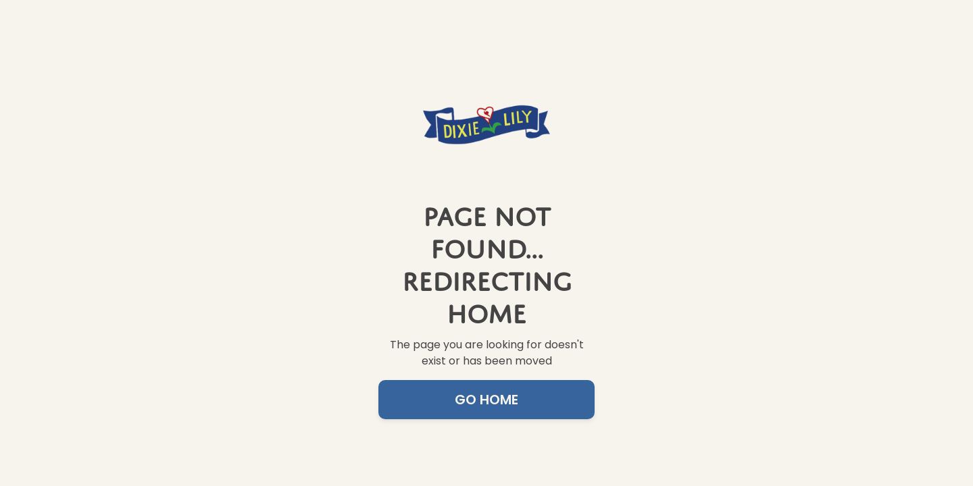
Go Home (486, 399)
